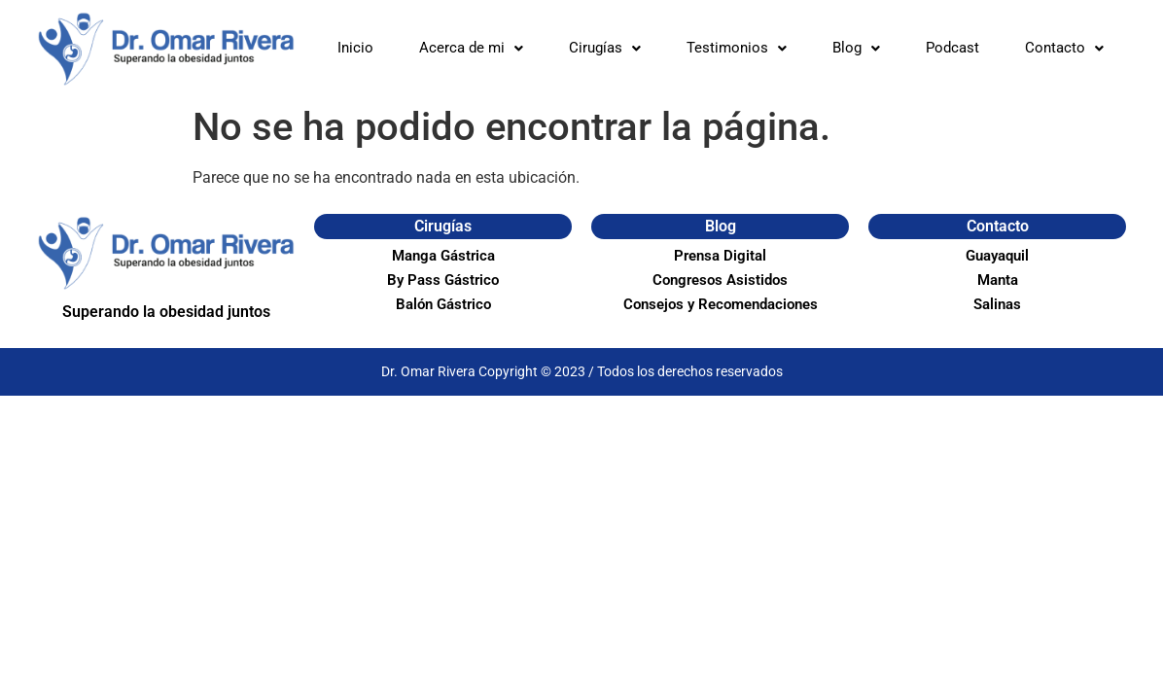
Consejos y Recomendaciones (720, 304)
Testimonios (737, 47)
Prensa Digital (720, 255)
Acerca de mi (471, 47)
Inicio (355, 47)
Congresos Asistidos (720, 280)
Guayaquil (997, 255)
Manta (997, 280)
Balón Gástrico (443, 304)
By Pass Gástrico (443, 280)
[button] (471, 48)
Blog (856, 47)
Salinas (997, 304)
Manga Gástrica (443, 255)
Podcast (952, 47)
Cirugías (605, 47)
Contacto (1064, 47)
